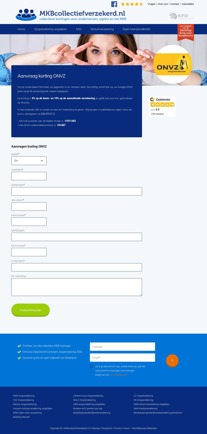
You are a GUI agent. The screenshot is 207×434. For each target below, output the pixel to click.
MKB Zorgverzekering (23, 395)
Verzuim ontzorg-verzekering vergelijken (32, 408)
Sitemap (95, 428)
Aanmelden (188, 4)
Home (21, 29)
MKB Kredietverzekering (145, 408)
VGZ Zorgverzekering (23, 400)
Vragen (151, 4)
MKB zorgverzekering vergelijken (89, 404)
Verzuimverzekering (102, 29)
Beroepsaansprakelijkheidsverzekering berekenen (158, 412)
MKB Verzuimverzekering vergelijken (152, 404)
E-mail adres (18, 261)
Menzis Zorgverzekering (25, 404)
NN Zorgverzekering (143, 400)
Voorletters (17, 170)
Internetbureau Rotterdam (144, 428)
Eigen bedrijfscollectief (136, 29)
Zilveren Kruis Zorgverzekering (88, 395)
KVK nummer (18, 246)
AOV (78, 29)
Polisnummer (18, 215)
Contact (174, 4)
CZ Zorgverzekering (143, 395)
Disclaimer (107, 428)
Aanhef (15, 154)
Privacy (117, 428)
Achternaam (18, 185)
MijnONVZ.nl (48, 114)
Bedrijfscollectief (21, 417)
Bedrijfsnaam (17, 230)
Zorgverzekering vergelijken (50, 29)
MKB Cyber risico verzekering (27, 412)
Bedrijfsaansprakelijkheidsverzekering (91, 412)
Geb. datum (17, 200)
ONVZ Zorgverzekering (84, 400)
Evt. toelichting (18, 276)
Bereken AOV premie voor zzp (87, 408)
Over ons (163, 4)
